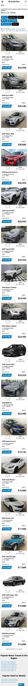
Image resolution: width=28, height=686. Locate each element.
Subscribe (25, 5)
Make (21, 17)
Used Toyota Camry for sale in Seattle (9, 680)
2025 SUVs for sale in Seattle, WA (8, 661)
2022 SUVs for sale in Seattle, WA (8, 669)
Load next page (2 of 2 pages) (14, 649)
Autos (2, 5)
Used (4, 17)
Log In (20, 5)
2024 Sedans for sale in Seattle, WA (9, 664)
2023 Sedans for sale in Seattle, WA (9, 667)
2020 (4, 20)
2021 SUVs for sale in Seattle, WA (8, 670)
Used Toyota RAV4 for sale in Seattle (9, 679)
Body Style (12, 17)
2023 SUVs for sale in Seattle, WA (8, 666)
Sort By (15, 24)
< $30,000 (12, 20)
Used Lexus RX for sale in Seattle (8, 682)
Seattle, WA (6, 24)
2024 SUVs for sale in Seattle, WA (8, 663)
